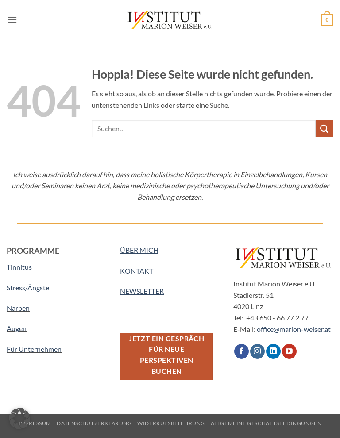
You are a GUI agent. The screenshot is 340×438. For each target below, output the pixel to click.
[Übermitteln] (324, 128)
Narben (18, 308)
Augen (17, 328)
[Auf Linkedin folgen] (273, 351)
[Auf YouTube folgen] (289, 351)
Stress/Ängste (28, 287)
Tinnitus (19, 267)
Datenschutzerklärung (94, 423)
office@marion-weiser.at (294, 329)
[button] (12, 19)
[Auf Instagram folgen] (257, 351)
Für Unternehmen (34, 349)
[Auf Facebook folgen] (241, 351)
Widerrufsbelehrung (171, 423)
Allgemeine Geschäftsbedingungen (266, 423)
